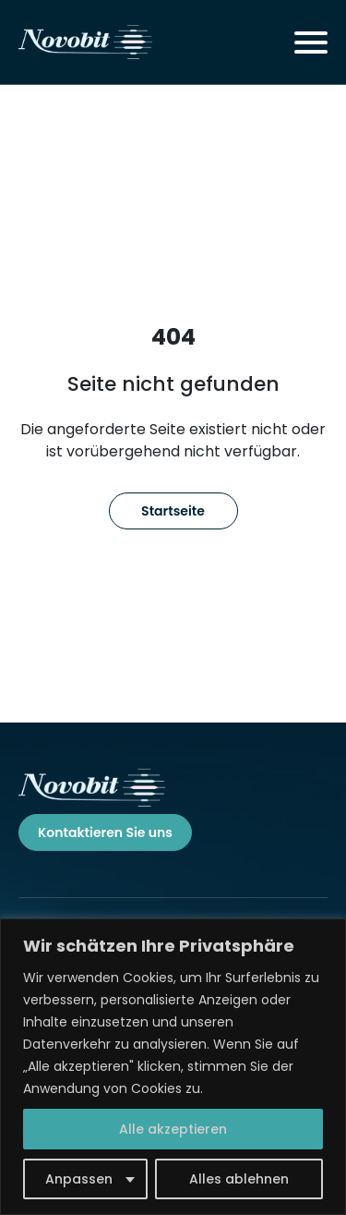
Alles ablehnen (239, 1179)
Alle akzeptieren (173, 1129)
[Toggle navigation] (311, 42)
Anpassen (79, 1179)
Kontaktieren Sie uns (105, 832)
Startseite (173, 511)
